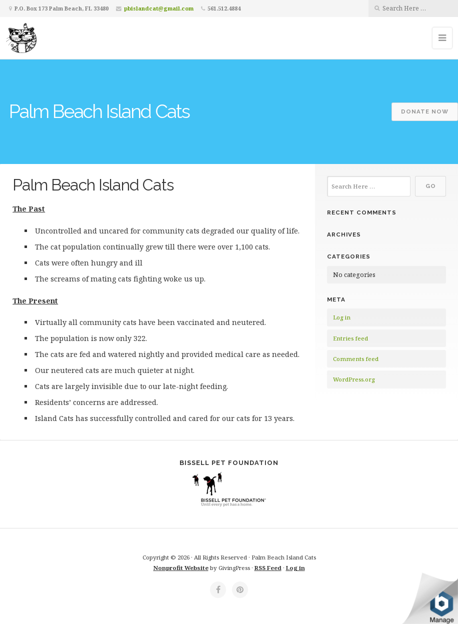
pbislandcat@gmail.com (159, 8)
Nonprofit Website (181, 568)
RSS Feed (268, 568)
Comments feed (355, 358)
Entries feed (350, 338)
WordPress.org (353, 379)
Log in (341, 317)
